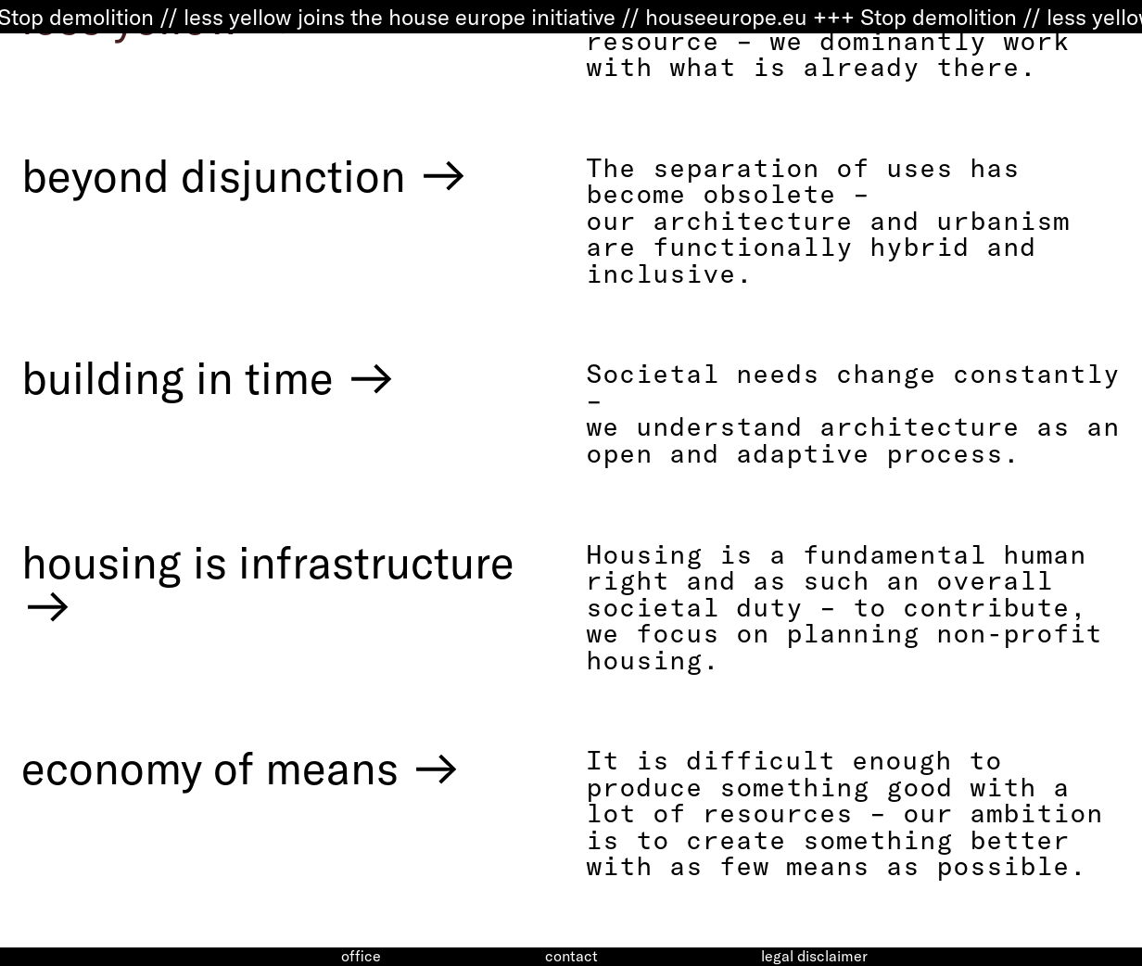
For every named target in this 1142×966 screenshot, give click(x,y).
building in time (209, 377)
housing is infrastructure (267, 584)
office (361, 956)
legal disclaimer (814, 956)
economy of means (242, 767)
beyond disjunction (245, 175)
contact (571, 956)
